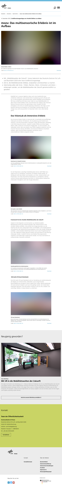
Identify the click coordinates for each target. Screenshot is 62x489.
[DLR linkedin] (9, 483)
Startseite (3, 13)
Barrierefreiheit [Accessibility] (43, 461)
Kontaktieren (6, 434)
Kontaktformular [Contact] (28, 461)
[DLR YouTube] (14, 483)
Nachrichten (15, 13)
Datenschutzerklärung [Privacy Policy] (45, 463)
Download (59, 70)
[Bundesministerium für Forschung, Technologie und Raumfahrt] (46, 485)
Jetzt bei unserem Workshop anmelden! (30, 397)
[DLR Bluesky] (11, 483)
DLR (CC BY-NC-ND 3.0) (8, 70)
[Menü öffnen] (58, 7)
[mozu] (6, 6)
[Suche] (55, 8)
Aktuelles (9, 13)
